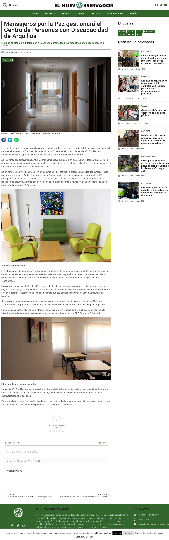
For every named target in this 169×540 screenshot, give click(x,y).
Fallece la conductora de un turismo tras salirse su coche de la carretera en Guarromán (154, 191)
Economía (146, 51)
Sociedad (95, 13)
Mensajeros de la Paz (127, 35)
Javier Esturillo (130, 123)
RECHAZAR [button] (128, 533)
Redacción (14, 52)
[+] (45, 461)
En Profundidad (115, 13)
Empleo (145, 76)
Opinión (133, 13)
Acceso (103, 443)
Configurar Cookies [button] (84, 537)
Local (35, 13)
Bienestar (131, 31)
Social (139, 35)
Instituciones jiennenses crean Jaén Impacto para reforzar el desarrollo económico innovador (154, 59)
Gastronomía (148, 156)
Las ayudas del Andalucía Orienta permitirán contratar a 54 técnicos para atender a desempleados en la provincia (154, 87)
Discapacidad (149, 31)
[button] (3, 140)
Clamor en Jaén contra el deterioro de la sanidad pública (154, 113)
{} (42, 461)
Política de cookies (102, 533)
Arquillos (122, 31)
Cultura (81, 13)
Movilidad (146, 183)
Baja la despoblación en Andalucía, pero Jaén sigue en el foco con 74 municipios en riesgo (153, 139)
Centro (139, 31)
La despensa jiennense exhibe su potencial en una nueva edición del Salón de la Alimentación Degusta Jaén (155, 165)
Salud (144, 106)
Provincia (50, 13)
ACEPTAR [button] (117, 533)
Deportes (66, 13)
